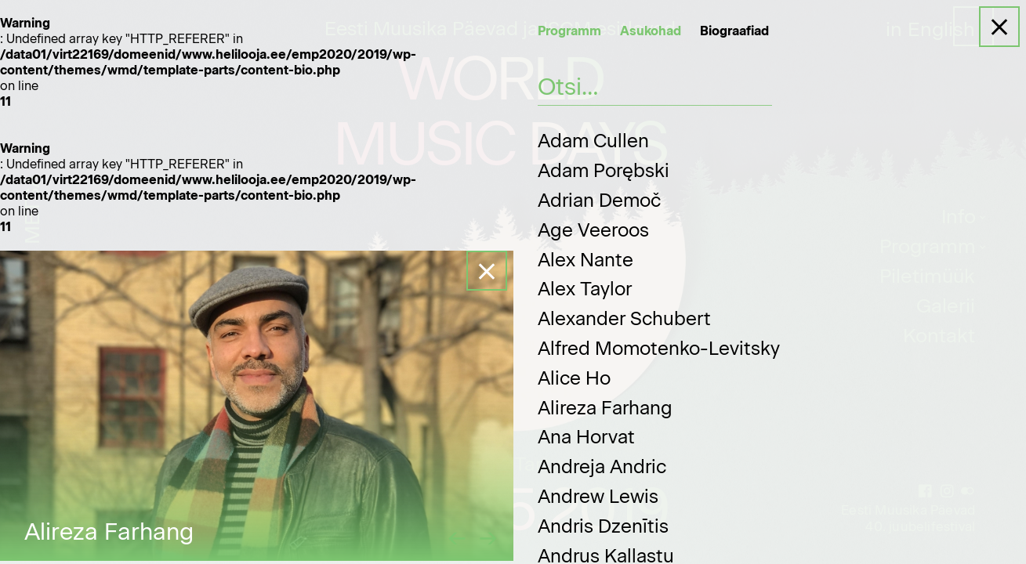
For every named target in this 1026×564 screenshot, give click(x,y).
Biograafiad (734, 31)
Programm (569, 31)
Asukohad (650, 31)
